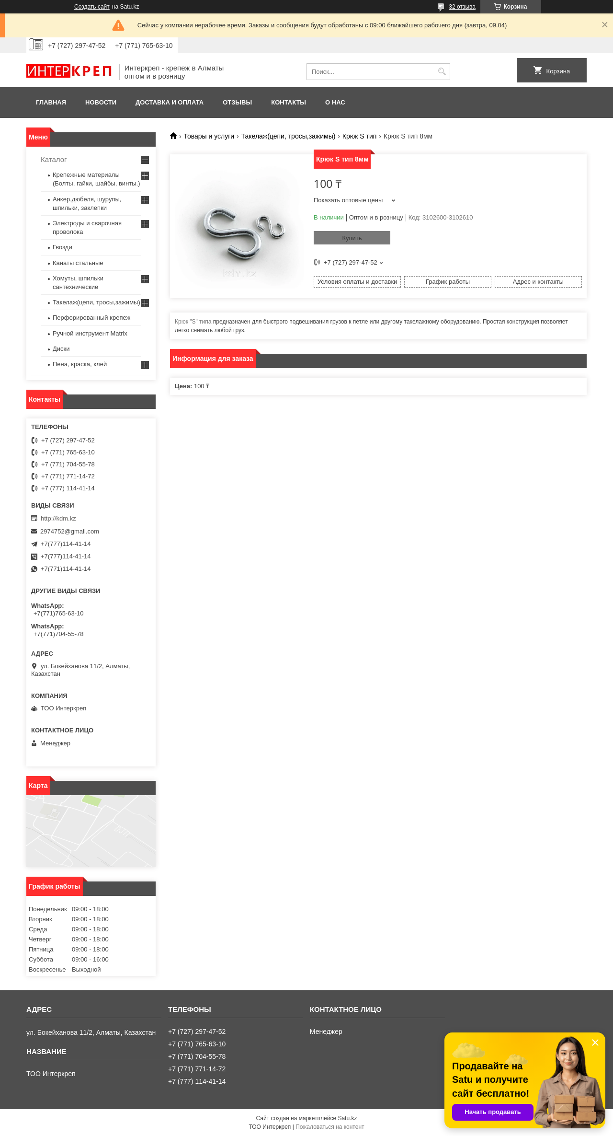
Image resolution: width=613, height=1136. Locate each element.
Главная (51, 102)
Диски (61, 348)
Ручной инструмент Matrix (90, 333)
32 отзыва (462, 6)
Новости (100, 102)
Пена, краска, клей (80, 364)
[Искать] (441, 71)
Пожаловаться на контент (329, 1127)
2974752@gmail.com (69, 531)
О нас (335, 102)
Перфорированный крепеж (91, 317)
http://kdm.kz (58, 518)
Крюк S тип (359, 136)
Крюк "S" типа (193, 321)
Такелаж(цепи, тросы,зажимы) (288, 136)
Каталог (54, 159)
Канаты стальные (78, 263)
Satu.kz (347, 1118)
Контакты (288, 102)
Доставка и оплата (170, 102)
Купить (352, 238)
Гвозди (62, 247)
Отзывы (237, 102)
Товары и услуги (208, 136)
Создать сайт (92, 6)
